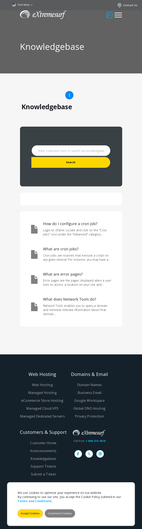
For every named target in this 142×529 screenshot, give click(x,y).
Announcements (43, 451)
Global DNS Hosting (89, 408)
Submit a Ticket (43, 474)
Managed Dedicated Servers (42, 416)
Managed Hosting (42, 392)
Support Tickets (43, 466)
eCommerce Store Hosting (42, 400)
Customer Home (43, 443)
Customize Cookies (60, 513)
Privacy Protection (89, 416)
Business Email (90, 392)
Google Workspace (89, 400)
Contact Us (127, 5)
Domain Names (89, 385)
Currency (22, 5)
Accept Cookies (30, 513)
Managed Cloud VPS (42, 408)
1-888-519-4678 (95, 441)
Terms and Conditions (35, 501)
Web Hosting (42, 385)
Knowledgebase (43, 458)
